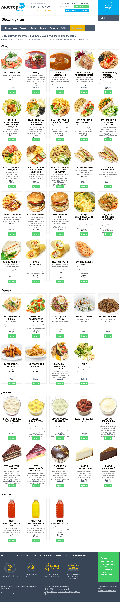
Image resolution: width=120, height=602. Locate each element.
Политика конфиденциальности (12, 593)
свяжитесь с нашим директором (106, 572)
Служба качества (79, 555)
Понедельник (11, 28)
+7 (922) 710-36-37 (64, 592)
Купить (12, 92)
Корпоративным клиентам (76, 11)
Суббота (65, 28)
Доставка (84, 4)
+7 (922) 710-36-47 (50, 592)
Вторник (23, 28)
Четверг (43, 28)
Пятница (54, 28)
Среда (33, 28)
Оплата (74, 4)
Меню (104, 18)
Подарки (65, 4)
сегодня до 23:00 (45, 10)
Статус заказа (66, 7)
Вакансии (48, 555)
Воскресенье (77, 28)
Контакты (37, 555)
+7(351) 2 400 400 (50, 589)
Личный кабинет (81, 7)
